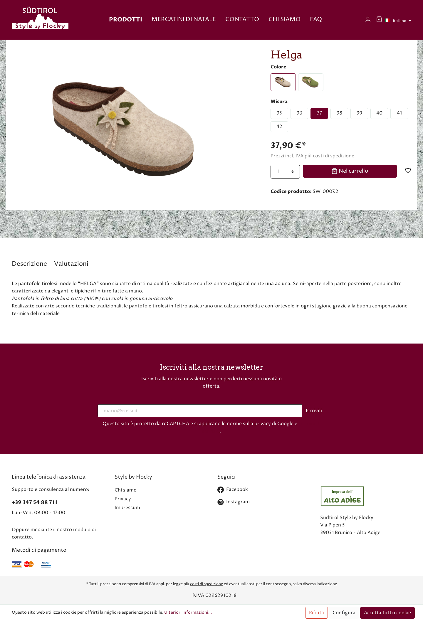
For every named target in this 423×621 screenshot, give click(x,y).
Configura (344, 613)
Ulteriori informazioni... (188, 612)
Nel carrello (350, 171)
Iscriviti (314, 411)
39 (359, 113)
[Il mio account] (367, 20)
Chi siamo (126, 490)
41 (399, 113)
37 (319, 113)
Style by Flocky (133, 477)
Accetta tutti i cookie (387, 613)
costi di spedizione (206, 584)
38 (339, 113)
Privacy (123, 499)
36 (299, 113)
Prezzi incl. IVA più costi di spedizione (312, 156)
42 (279, 126)
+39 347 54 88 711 (34, 502)
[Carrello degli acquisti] (379, 20)
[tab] (29, 264)
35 (279, 113)
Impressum (127, 507)
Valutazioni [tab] (71, 264)
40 (379, 113)
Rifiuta (316, 613)
